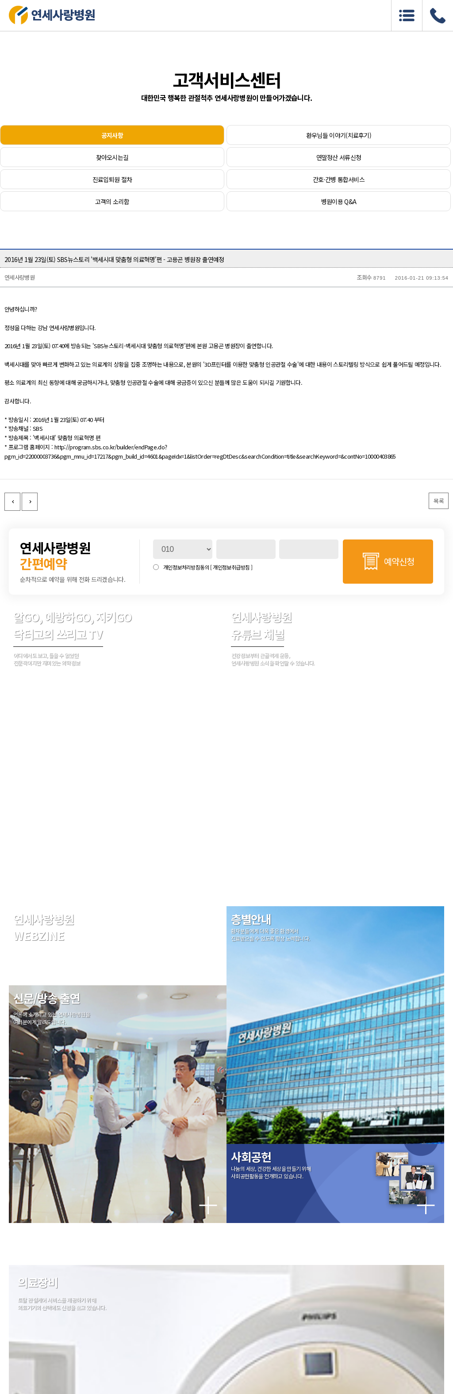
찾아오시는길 (112, 157)
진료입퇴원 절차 (112, 179)
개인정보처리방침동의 (207, 567)
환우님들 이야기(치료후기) (338, 135)
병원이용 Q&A (338, 201)
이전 (12, 502)
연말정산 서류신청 (338, 157)
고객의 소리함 (112, 201)
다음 (30, 502)
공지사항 (112, 135)
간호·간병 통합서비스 (339, 179)
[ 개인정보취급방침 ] (231, 567)
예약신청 (399, 561)
